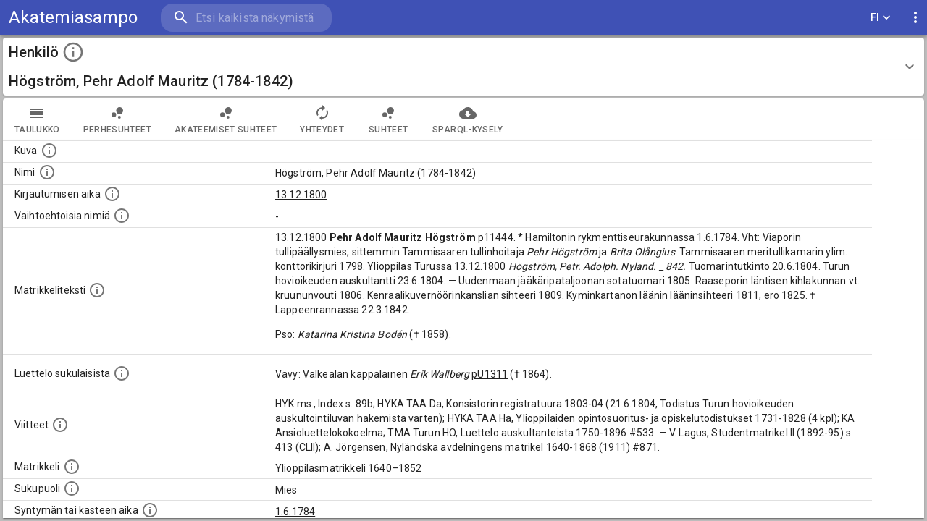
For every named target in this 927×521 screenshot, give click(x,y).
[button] (463, 67)
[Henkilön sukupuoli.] (71, 488)
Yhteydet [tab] (322, 119)
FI (880, 17)
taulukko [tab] (37, 119)
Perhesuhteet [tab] (117, 119)
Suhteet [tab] (388, 119)
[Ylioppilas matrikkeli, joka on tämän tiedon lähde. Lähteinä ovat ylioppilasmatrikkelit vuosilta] (71, 466)
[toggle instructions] (73, 52)
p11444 (495, 237)
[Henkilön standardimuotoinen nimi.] (47, 172)
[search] (246, 18)
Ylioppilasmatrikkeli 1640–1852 (348, 468)
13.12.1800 (301, 194)
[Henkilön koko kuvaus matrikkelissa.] (97, 290)
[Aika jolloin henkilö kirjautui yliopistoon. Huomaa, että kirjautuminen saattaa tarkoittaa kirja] (112, 194)
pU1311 (489, 374)
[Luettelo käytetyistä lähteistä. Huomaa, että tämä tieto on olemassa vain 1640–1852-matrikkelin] (60, 424)
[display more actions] (915, 18)
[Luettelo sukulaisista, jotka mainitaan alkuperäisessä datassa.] (121, 373)
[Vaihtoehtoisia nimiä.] (121, 215)
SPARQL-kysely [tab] (467, 119)
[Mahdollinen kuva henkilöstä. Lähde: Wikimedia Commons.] (49, 150)
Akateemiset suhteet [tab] (226, 119)
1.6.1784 (295, 511)
